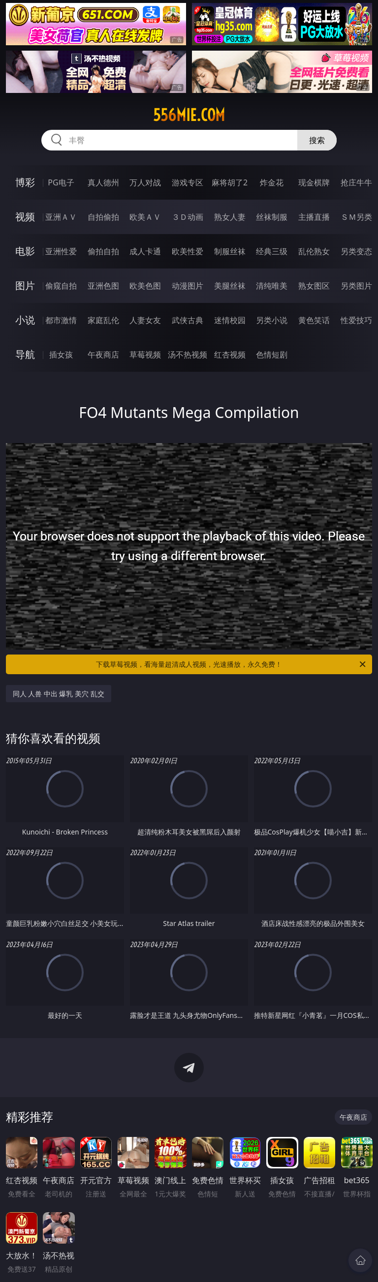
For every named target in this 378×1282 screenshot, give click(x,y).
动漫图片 (187, 285)
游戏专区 (187, 182)
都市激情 (61, 320)
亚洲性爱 (61, 251)
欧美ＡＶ (145, 216)
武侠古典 (187, 320)
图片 (25, 285)
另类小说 (271, 320)
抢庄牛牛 (356, 182)
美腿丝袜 (230, 285)
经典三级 (271, 251)
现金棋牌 (314, 182)
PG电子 (61, 182)
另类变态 (356, 251)
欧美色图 (145, 285)
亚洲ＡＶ (61, 216)
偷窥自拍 (61, 285)
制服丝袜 (230, 251)
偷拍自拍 (103, 251)
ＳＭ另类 (356, 216)
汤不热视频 (187, 354)
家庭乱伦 (103, 320)
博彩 (25, 182)
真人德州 (103, 182)
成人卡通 (145, 251)
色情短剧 (271, 354)
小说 (25, 320)
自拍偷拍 (103, 216)
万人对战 (145, 182)
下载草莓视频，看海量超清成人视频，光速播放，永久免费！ (231, 664)
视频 (25, 216)
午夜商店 (103, 354)
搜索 (317, 140)
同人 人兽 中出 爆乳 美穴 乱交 (58, 693)
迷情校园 (230, 320)
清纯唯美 (271, 285)
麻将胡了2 (230, 182)
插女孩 (61, 354)
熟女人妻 (230, 216)
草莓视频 (145, 354)
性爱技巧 (356, 320)
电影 (25, 251)
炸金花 (272, 182)
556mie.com (189, 115)
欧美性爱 (187, 251)
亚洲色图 (103, 285)
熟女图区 (314, 285)
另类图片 (356, 285)
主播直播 (314, 216)
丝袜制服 (271, 216)
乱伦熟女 (314, 251)
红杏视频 (230, 354)
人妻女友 (145, 320)
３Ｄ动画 (187, 216)
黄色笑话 (314, 320)
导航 (25, 354)
